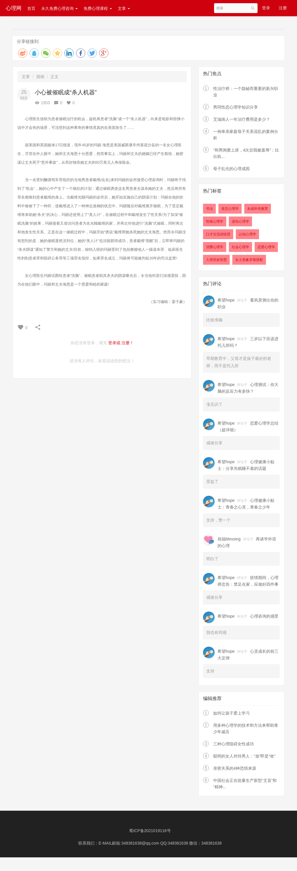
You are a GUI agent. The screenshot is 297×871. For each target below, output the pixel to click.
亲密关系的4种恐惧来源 (234, 768)
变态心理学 (230, 209)
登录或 (114, 342)
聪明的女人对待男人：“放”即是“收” (244, 756)
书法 (209, 209)
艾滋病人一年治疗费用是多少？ (241, 119)
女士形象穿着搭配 (249, 260)
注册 (283, 8)
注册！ (128, 342)
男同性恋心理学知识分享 (235, 107)
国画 (40, 76)
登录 (266, 8)
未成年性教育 (257, 209)
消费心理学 (214, 247)
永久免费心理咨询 (59, 8)
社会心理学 (240, 247)
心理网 (13, 8)
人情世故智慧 (216, 260)
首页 (31, 8)
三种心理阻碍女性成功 (233, 744)
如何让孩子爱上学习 (231, 713)
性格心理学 (214, 221)
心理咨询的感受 (264, 616)
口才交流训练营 (218, 234)
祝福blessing (229, 539)
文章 (124, 8)
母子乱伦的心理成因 (231, 168)
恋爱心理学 (266, 247)
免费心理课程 (98, 8)
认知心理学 (247, 234)
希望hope (226, 300)
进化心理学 (240, 221)
